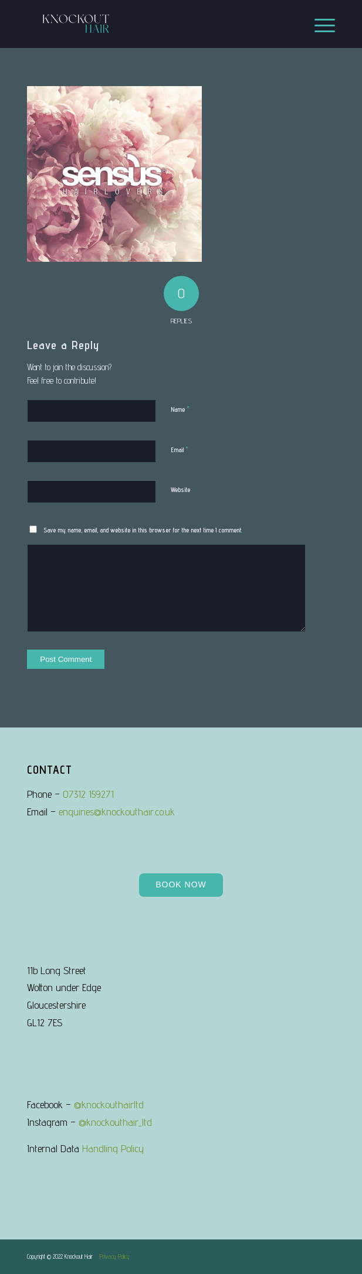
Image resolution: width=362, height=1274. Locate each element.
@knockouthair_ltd (115, 1122)
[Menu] (319, 24)
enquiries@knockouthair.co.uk (117, 811)
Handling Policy (113, 1148)
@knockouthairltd (109, 1104)
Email (179, 449)
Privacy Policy (115, 1256)
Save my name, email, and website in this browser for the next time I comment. (142, 530)
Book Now (181, 884)
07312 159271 (88, 794)
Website (180, 490)
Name (180, 409)
